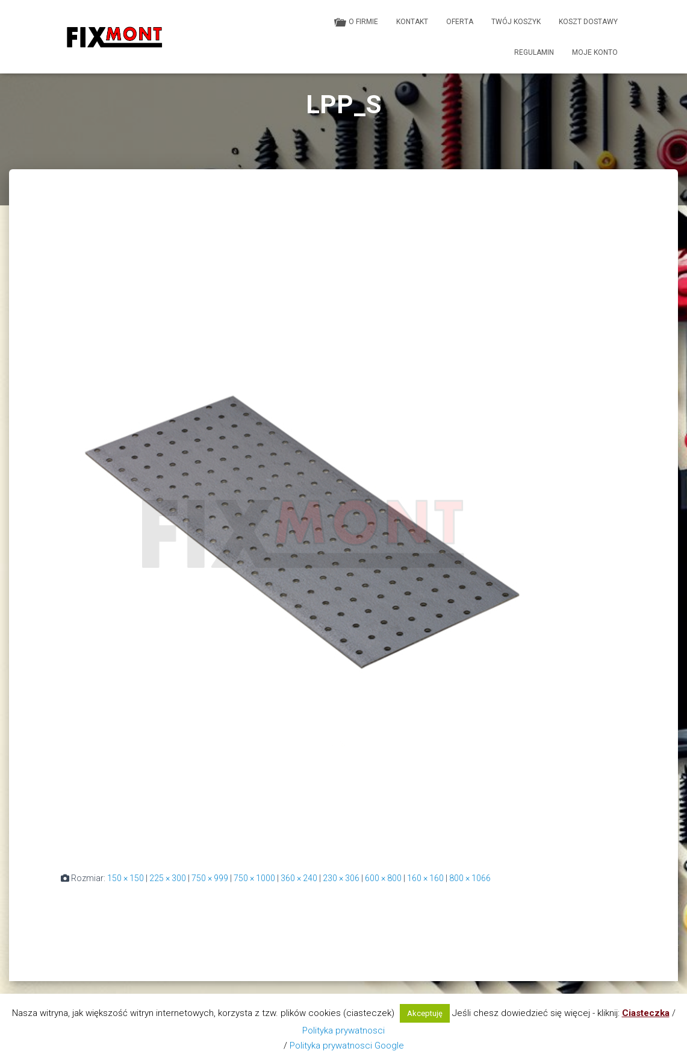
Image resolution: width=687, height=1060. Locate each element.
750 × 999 (209, 878)
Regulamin (534, 52)
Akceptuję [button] (425, 1013)
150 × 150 (125, 878)
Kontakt (412, 21)
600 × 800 (383, 878)
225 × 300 (167, 878)
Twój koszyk (516, 21)
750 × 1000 (254, 878)
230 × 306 (341, 878)
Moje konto (595, 52)
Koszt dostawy (588, 21)
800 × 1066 (470, 878)
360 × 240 (299, 878)
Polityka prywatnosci (343, 1030)
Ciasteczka (646, 1013)
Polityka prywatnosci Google (347, 1045)
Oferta (459, 21)
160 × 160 (425, 878)
